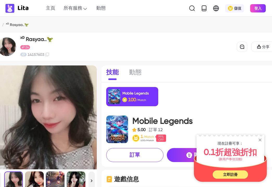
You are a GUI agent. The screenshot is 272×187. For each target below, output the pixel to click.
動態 (101, 8)
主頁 (50, 8)
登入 (258, 8)
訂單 (135, 155)
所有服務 (76, 8)
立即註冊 (230, 174)
